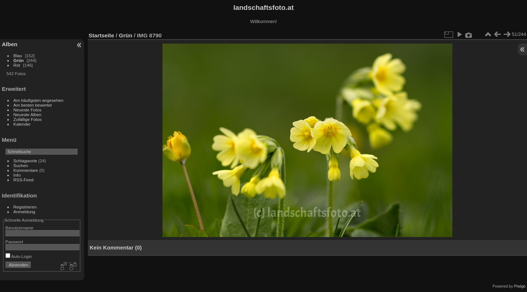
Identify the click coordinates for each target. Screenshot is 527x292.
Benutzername (19, 227)
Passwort (14, 241)
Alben (10, 44)
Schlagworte (25, 160)
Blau (18, 55)
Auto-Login (18, 256)
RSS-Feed (24, 179)
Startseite (101, 35)
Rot (17, 65)
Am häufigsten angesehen (39, 100)
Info (17, 175)
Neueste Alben (28, 114)
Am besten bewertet (33, 105)
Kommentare (26, 170)
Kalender (22, 124)
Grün (19, 60)
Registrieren (25, 206)
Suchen (21, 165)
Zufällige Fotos (28, 119)
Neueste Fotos (28, 109)
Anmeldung (24, 211)
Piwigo (520, 286)
